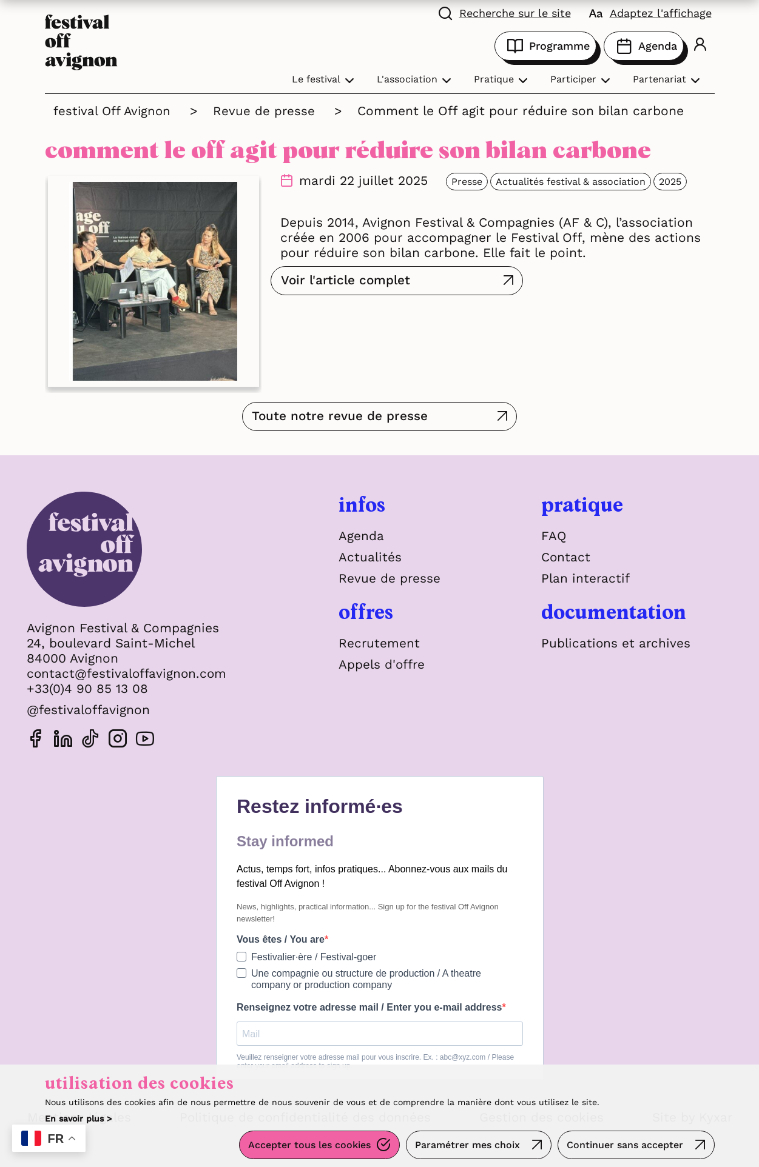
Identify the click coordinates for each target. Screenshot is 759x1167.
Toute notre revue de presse (362, 416)
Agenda (643, 46)
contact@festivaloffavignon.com (128, 673)
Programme (545, 46)
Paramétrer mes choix (466, 1145)
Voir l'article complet (347, 280)
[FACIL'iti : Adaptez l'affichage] (650, 12)
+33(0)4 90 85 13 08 (87, 688)
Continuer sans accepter (625, 1145)
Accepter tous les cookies (308, 1145)
